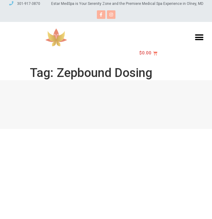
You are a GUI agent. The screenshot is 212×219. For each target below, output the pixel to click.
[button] (199, 37)
